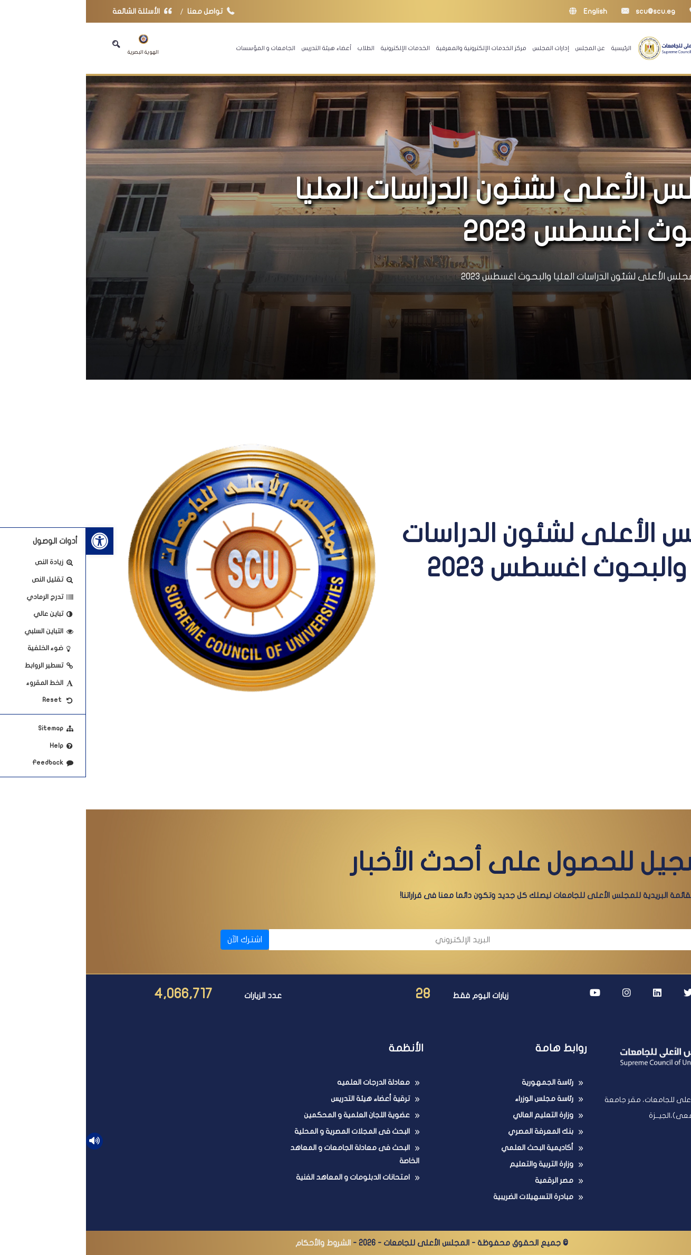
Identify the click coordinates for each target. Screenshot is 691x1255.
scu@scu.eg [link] (562, 11)
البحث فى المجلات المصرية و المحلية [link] (266, 1131)
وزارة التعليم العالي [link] (457, 1115)
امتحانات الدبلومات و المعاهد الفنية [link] (267, 1177)
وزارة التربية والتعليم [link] (455, 1164)
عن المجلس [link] (504, 48)
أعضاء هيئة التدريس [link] (240, 48)
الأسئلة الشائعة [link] (58, 11)
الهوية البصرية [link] (57, 44)
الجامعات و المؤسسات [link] (179, 48)
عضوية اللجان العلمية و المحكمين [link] (271, 1115)
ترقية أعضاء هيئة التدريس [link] (284, 1099)
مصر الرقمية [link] (468, 1180)
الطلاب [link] (280, 48)
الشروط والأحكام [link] (237, 1243)
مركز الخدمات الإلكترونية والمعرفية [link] (395, 48)
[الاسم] (530, 939)
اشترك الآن (158, 939)
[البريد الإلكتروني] (299, 939)
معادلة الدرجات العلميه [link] (287, 1082)
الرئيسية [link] (535, 48)
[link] (13, 541)
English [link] (502, 11)
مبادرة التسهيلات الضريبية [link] (447, 1197)
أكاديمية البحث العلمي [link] (451, 1148)
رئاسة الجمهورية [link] (461, 1082)
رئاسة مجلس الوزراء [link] (458, 1099)
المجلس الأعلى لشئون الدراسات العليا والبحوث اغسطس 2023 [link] (494, 277)
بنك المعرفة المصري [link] (454, 1131)
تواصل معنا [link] (127, 11)
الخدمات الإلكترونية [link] (319, 48)
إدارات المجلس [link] (465, 48)
